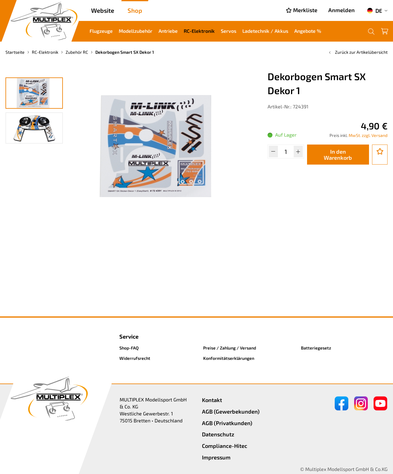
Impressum (216, 457)
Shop (135, 10)
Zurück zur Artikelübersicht (358, 52)
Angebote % (307, 31)
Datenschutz (218, 434)
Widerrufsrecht (134, 358)
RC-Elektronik (199, 31)
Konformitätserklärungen (228, 358)
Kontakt (212, 400)
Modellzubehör (135, 31)
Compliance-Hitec (224, 445)
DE (374, 11)
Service (128, 336)
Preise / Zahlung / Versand (229, 347)
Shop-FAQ (129, 347)
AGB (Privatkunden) (227, 423)
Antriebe (168, 31)
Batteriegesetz (316, 347)
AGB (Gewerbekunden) (231, 411)
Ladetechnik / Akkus (265, 31)
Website (102, 10)
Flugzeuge (101, 31)
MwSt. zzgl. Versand (368, 135)
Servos (228, 31)
